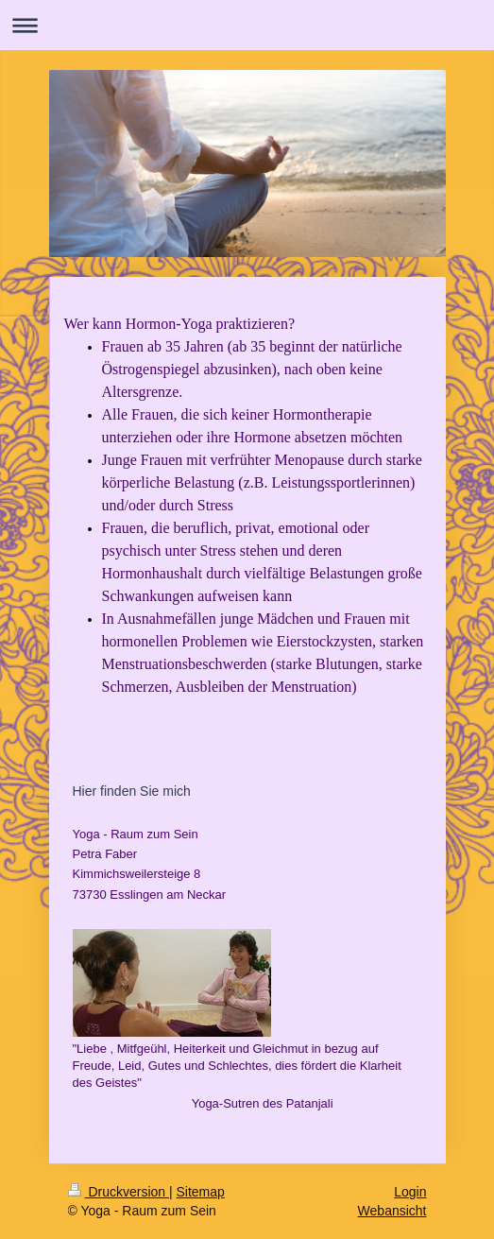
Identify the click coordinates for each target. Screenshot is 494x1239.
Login (410, 1191)
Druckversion (118, 1191)
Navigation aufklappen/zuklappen (247, 25)
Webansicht (392, 1210)
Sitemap (201, 1191)
